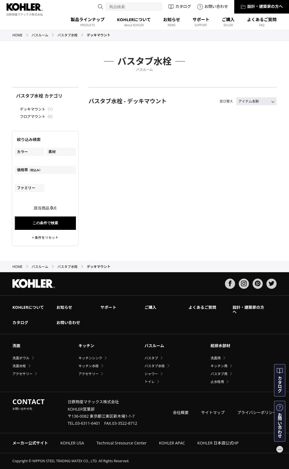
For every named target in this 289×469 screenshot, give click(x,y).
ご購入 (150, 307)
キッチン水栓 (88, 366)
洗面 (16, 345)
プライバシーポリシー (257, 412)
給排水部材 (220, 345)
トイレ (149, 381)
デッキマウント (32, 109)
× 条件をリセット (45, 237)
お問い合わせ (212, 6)
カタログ (179, 6)
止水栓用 (217, 381)
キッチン (86, 345)
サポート (108, 307)
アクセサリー (22, 373)
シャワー (151, 373)
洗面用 (216, 358)
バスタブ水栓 (70, 35)
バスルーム (43, 35)
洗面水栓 (19, 366)
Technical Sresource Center (121, 443)
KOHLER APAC (172, 443)
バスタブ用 (219, 373)
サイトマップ (213, 412)
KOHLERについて (28, 307)
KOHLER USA (72, 443)
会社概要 (181, 412)
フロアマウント (32, 116)
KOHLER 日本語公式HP (217, 443)
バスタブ (151, 358)
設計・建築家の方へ (261, 6)
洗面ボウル (20, 358)
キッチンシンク (90, 358)
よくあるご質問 (202, 307)
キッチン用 (219, 366)
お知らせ (64, 307)
